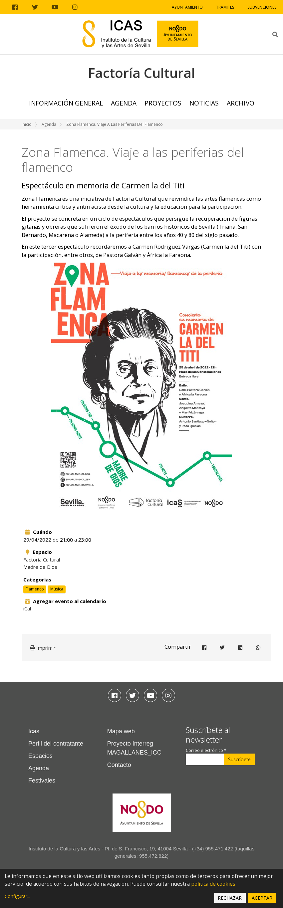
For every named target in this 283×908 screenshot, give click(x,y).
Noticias (204, 103)
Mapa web (121, 731)
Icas (33, 731)
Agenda (124, 103)
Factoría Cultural (41, 559)
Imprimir (43, 647)
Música (56, 589)
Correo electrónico (206, 750)
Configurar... (17, 896)
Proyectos (162, 103)
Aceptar (262, 898)
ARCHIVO (240, 103)
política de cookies (213, 883)
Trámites (225, 7)
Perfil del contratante (55, 743)
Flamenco (35, 589)
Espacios (40, 756)
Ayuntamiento (187, 7)
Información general (66, 103)
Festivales (41, 780)
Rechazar (230, 898)
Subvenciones (261, 7)
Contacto (119, 765)
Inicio (27, 124)
